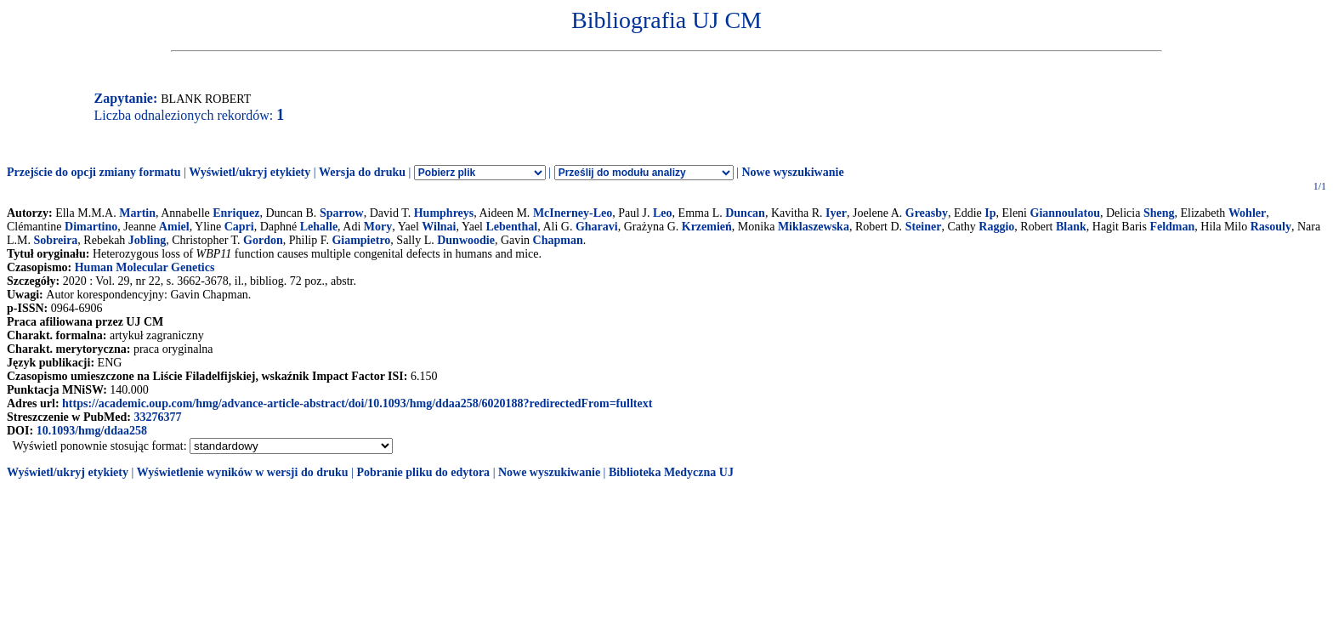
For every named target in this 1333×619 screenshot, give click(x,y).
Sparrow (342, 213)
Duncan (745, 213)
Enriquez (236, 213)
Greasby (926, 213)
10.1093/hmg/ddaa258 (92, 430)
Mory (378, 226)
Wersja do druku (362, 172)
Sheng (1159, 213)
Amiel (174, 226)
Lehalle (319, 226)
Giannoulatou (1065, 213)
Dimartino (91, 226)
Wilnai (439, 226)
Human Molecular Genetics (145, 267)
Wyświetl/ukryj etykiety (249, 172)
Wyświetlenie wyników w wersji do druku (243, 472)
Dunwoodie (466, 240)
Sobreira (56, 240)
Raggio (996, 226)
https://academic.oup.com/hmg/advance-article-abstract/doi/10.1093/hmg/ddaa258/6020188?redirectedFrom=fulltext (357, 403)
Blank (1071, 226)
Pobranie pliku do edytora (423, 472)
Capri (239, 226)
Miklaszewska (813, 226)
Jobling (147, 240)
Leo (662, 213)
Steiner (923, 226)
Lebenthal (512, 226)
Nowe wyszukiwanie (792, 172)
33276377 (157, 417)
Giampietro (361, 240)
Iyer (836, 213)
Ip (989, 213)
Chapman (558, 240)
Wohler (1247, 213)
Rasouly (1271, 226)
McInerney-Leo (572, 213)
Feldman (1171, 226)
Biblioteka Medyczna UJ (671, 472)
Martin (137, 213)
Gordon (263, 240)
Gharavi (597, 226)
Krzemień (707, 226)
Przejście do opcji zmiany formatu (94, 172)
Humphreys (444, 213)
